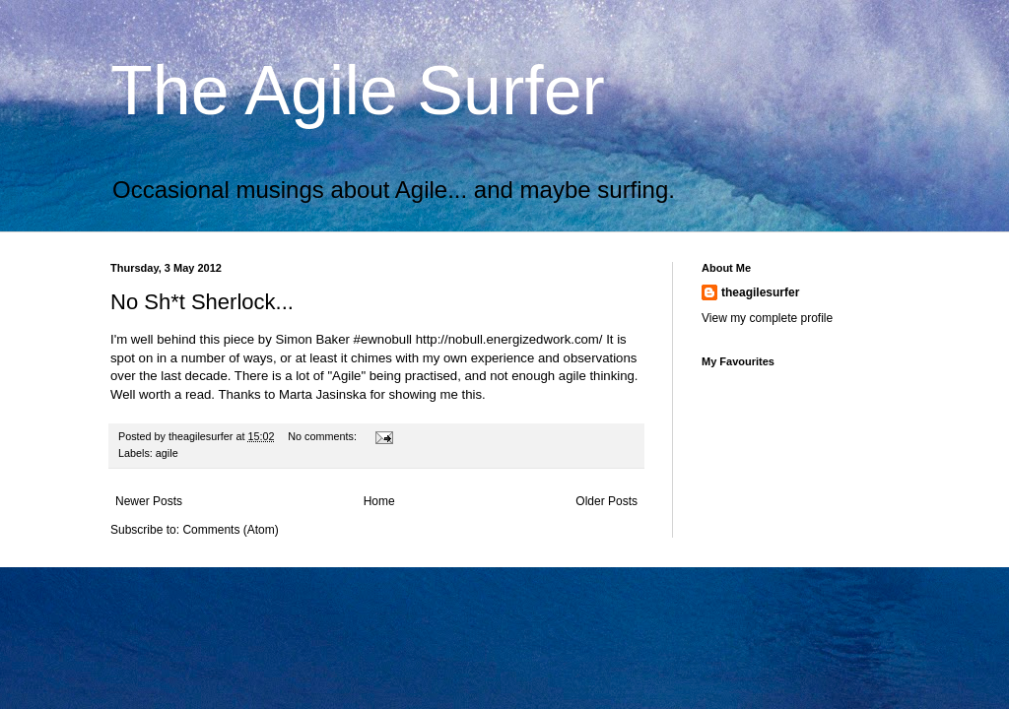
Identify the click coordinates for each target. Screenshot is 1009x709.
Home (379, 501)
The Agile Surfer (357, 90)
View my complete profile (767, 318)
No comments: (324, 436)
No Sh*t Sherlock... (202, 302)
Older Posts (606, 501)
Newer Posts (148, 501)
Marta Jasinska (323, 394)
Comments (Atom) (230, 530)
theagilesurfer (760, 292)
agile (167, 453)
